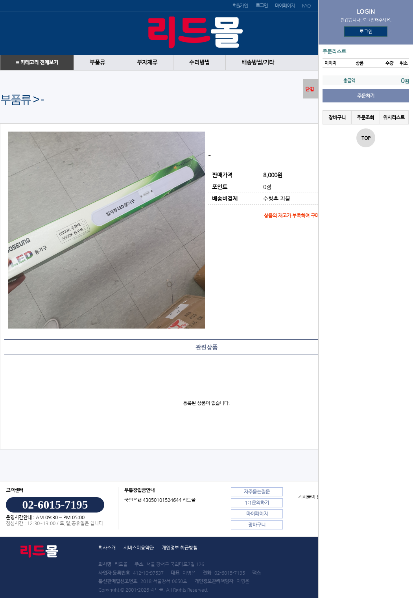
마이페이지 (284, 5)
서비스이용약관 (139, 547)
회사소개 (107, 547)
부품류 (97, 62)
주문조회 (365, 117)
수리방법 (199, 62)
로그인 (366, 31)
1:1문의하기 (257, 502)
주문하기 (365, 95)
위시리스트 (394, 117)
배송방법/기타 (258, 62)
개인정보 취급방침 (179, 547)
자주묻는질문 (257, 491)
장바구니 (337, 117)
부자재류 (147, 62)
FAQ (306, 5)
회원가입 (240, 5)
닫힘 (309, 89)
